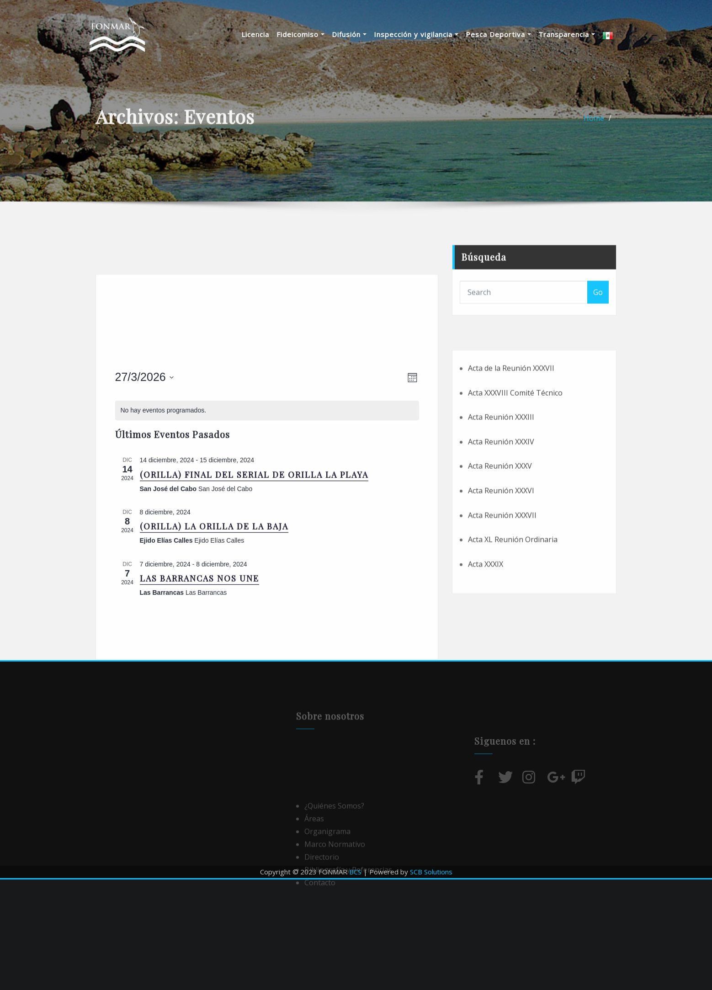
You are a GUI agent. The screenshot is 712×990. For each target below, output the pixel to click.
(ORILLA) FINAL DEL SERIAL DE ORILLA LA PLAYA (254, 551)
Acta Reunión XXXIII (501, 466)
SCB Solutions (431, 871)
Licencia (255, 34)
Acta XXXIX (485, 613)
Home (594, 123)
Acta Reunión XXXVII (502, 564)
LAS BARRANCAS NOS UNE (199, 656)
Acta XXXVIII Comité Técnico (515, 442)
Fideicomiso (300, 34)
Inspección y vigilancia (416, 34)
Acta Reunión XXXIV (501, 491)
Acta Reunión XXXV (500, 515)
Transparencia (566, 34)
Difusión (349, 34)
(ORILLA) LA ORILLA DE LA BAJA (214, 603)
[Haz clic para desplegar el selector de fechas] (144, 455)
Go (598, 307)
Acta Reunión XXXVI (501, 540)
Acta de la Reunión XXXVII (511, 417)
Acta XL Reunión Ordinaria (513, 589)
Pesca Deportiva (498, 34)
